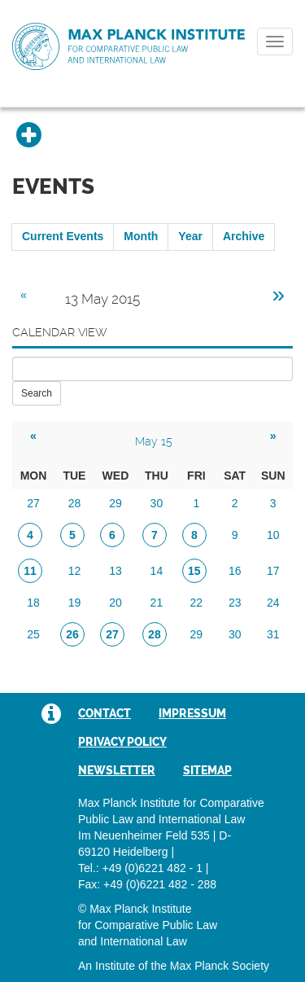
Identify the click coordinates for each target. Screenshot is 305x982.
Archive (243, 236)
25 (33, 634)
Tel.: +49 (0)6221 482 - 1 (140, 868)
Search (36, 393)
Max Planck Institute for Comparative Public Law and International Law (128, 47)
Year (190, 236)
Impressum (192, 713)
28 (74, 503)
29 (115, 503)
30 (156, 503)
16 (235, 570)
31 (273, 634)
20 (115, 602)
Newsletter (116, 770)
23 (235, 602)
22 (196, 602)
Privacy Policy (122, 741)
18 (33, 602)
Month (141, 236)
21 (156, 602)
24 (273, 602)
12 (74, 570)
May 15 (153, 441)
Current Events (62, 236)
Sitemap (207, 770)
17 (273, 570)
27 (33, 503)
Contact (104, 713)
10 (273, 534)
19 (74, 602)
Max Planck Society (219, 965)
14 (156, 570)
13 (115, 570)
